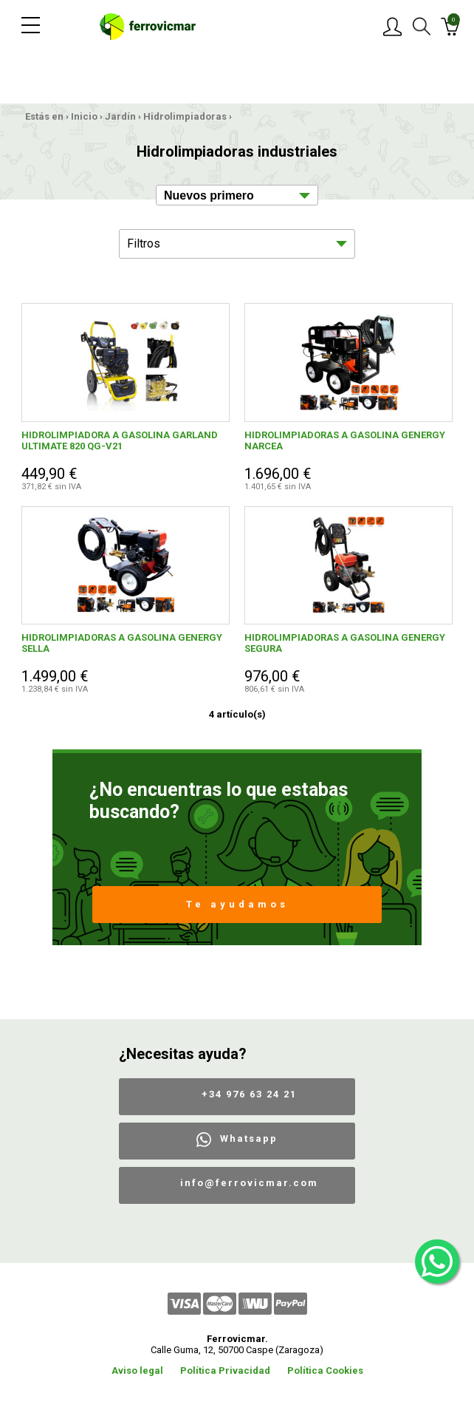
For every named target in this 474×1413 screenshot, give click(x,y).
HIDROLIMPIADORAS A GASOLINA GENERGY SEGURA (344, 643)
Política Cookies (325, 1370)
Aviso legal (137, 1370)
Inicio (84, 116)
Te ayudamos (237, 904)
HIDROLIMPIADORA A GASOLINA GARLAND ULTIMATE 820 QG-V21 (119, 440)
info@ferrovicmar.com (249, 1182)
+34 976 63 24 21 (249, 1094)
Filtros (143, 243)
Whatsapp (249, 1138)
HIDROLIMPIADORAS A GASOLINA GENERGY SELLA (121, 643)
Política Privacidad (225, 1370)
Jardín (120, 116)
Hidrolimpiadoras (185, 116)
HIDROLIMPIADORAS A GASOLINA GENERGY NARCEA (344, 440)
